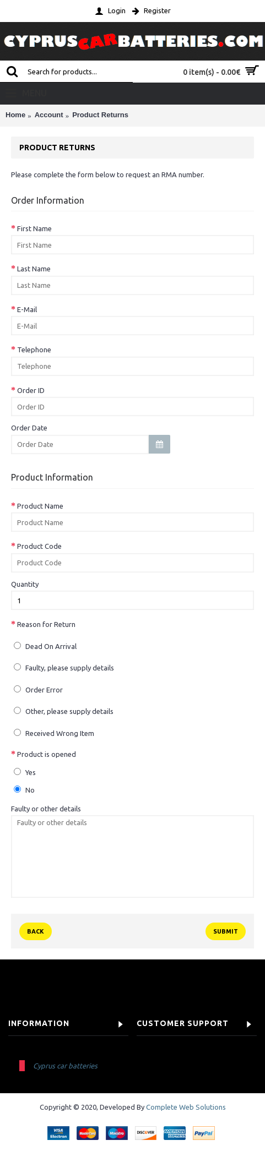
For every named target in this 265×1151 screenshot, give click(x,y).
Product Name (40, 506)
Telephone (34, 349)
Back (35, 931)
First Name (34, 228)
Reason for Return (46, 624)
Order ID (31, 390)
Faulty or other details (46, 808)
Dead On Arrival (45, 646)
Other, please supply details (63, 711)
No (24, 789)
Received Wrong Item (54, 733)
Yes (25, 772)
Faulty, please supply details (64, 667)
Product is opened (46, 754)
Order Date (29, 428)
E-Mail (27, 309)
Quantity (25, 584)
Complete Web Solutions (186, 1107)
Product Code (39, 546)
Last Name (34, 268)
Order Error (38, 689)
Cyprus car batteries (65, 1066)
